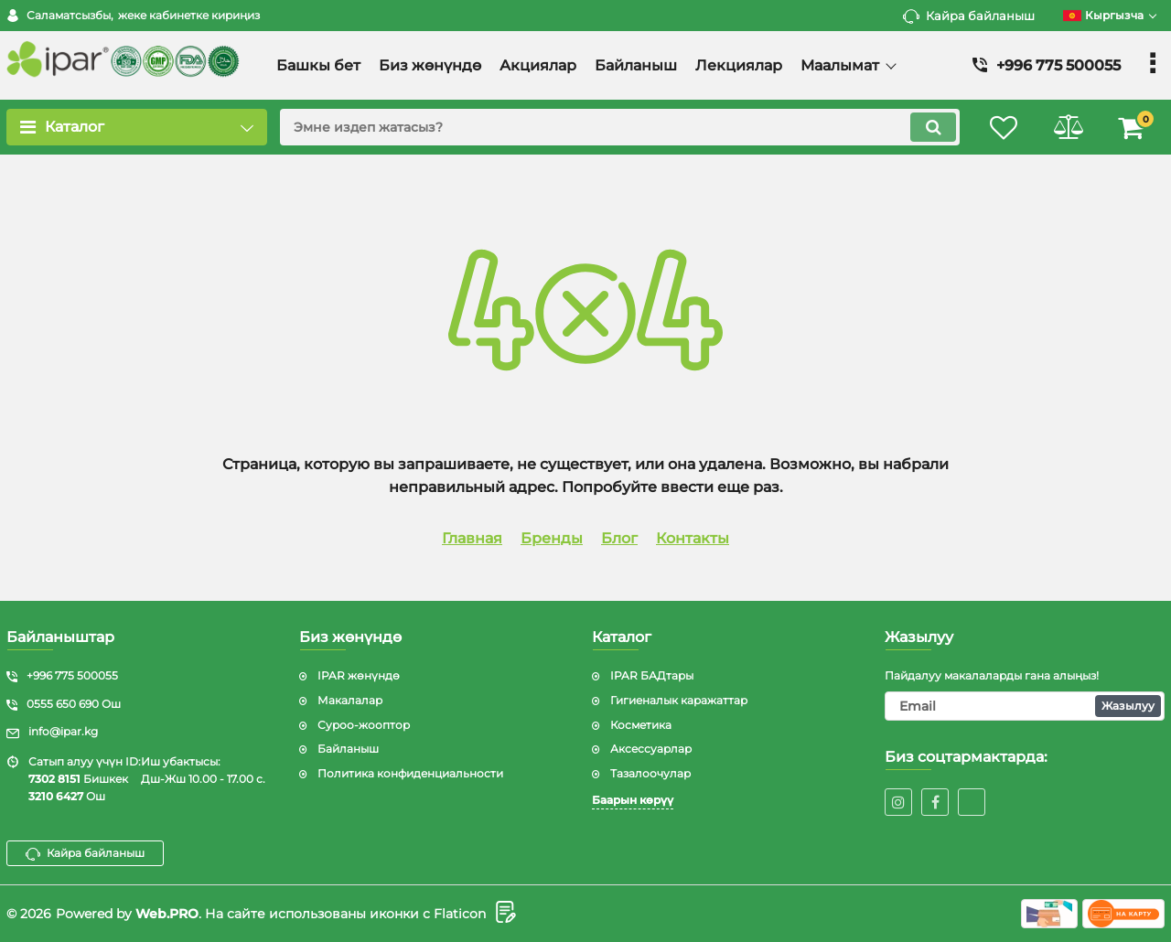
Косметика (640, 725)
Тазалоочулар (650, 773)
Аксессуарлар (651, 748)
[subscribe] (1025, 706)
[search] (620, 127)
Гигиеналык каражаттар (678, 700)
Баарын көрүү (632, 800)
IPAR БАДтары (651, 675)
